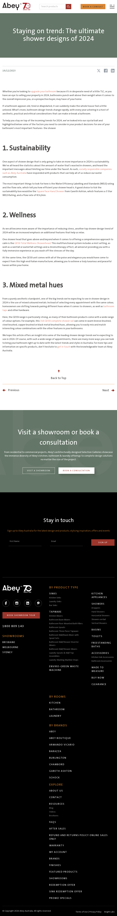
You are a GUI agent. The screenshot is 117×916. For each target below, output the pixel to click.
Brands (54, 858)
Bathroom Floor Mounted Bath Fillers (66, 623)
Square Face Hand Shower (50, 191)
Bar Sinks (53, 605)
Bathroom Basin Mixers (59, 620)
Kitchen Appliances (99, 595)
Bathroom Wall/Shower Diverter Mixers (64, 644)
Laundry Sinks (55, 601)
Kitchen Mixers (56, 616)
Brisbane (8, 642)
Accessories (100, 653)
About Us (56, 790)
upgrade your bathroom (43, 91)
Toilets (97, 636)
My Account (58, 852)
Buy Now (98, 677)
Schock (54, 777)
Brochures (53, 815)
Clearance (99, 684)
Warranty (56, 845)
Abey (52, 731)
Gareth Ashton (60, 771)
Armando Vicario (62, 744)
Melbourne (10, 647)
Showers (98, 603)
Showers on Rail (99, 619)
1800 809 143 (13, 626)
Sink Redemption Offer (65, 891)
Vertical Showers (99, 623)
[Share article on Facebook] (106, 70)
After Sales (57, 828)
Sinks (53, 593)
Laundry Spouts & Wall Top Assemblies (61, 654)
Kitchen (55, 702)
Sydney (7, 652)
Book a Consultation (76, 471)
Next (105, 390)
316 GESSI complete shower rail (57, 321)
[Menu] (112, 6)
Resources (56, 804)
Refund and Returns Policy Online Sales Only (78, 837)
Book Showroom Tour (21, 615)
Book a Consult (93, 7)
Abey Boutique (60, 738)
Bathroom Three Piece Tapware (63, 631)
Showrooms (58, 878)
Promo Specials (60, 898)
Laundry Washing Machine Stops (63, 660)
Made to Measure (98, 669)
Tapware (55, 611)
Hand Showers (98, 612)
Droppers (96, 608)
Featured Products (63, 871)
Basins (96, 629)
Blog (51, 808)
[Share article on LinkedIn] (113, 70)
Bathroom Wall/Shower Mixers (63, 649)
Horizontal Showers (101, 615)
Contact (55, 797)
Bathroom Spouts (57, 627)
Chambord (56, 764)
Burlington (57, 757)
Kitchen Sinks (55, 597)
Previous (13, 390)
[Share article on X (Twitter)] (99, 70)
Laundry (55, 716)
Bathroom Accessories (102, 661)
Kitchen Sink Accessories (103, 657)
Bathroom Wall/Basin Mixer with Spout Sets (64, 636)
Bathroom (57, 709)
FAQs (52, 822)
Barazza (55, 751)
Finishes (55, 865)
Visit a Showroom (38, 471)
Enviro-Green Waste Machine (64, 668)
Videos (52, 812)
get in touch (63, 346)
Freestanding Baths (101, 644)
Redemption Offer (62, 885)
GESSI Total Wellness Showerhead (32, 243)
